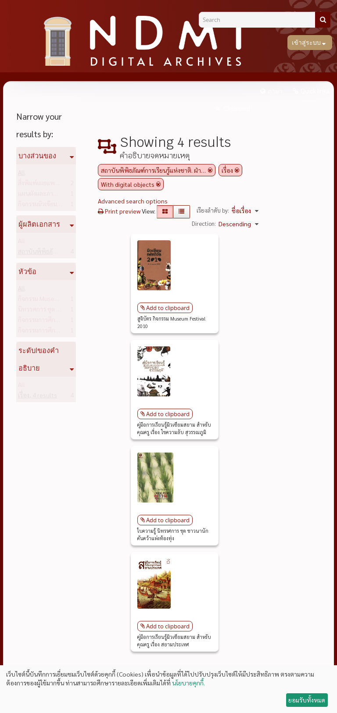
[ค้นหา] (322, 20)
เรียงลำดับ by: (213, 210)
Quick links (315, 91)
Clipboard (236, 108)
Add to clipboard (168, 308)
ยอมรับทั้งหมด (306, 700)
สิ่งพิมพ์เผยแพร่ (52, 185)
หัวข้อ (27, 271)
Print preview (119, 211)
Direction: (204, 223)
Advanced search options (133, 201)
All (21, 174)
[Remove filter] (210, 170)
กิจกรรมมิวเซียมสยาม (58, 206)
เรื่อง (37, 397)
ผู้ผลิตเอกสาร (39, 224)
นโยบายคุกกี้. (188, 683)
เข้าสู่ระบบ (307, 42)
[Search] (260, 20)
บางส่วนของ (37, 155)
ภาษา (275, 91)
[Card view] (165, 211)
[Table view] (181, 211)
